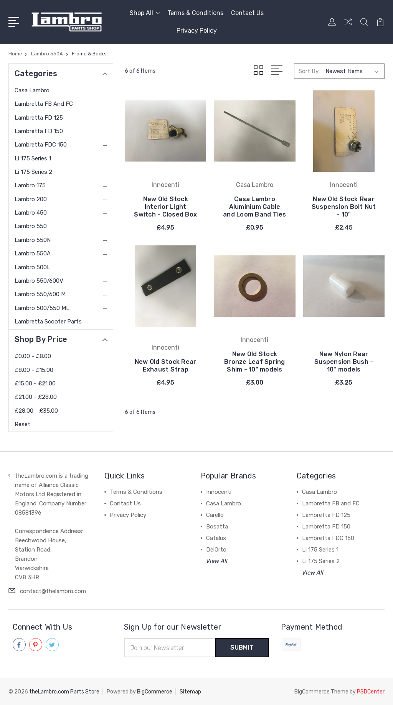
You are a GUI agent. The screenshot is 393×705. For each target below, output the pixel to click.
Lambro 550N (33, 240)
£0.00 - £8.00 (33, 356)
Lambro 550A (33, 253)
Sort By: (309, 71)
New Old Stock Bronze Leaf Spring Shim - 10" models (254, 361)
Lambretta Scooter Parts (48, 321)
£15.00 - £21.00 (35, 383)
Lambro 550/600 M (40, 294)
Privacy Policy (197, 30)
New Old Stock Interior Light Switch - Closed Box (165, 206)
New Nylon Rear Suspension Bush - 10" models (343, 361)
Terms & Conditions (195, 13)
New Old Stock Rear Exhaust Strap (165, 365)
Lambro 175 (30, 185)
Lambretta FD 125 (39, 117)
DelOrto (216, 549)
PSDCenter (371, 691)
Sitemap (190, 691)
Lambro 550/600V (39, 280)
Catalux (216, 538)
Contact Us (247, 13)
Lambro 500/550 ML (42, 308)
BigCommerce (154, 691)
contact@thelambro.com (53, 591)
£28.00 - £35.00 (36, 410)
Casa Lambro (32, 90)
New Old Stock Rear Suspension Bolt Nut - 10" (344, 206)
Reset (22, 424)
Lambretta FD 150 (39, 131)
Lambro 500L (32, 267)
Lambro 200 (31, 199)
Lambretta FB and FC (44, 103)
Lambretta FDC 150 (41, 144)
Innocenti (218, 491)
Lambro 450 (31, 212)
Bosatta (217, 526)
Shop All (145, 13)
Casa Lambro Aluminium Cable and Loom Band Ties (254, 206)
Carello (215, 515)
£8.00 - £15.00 (34, 370)
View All (217, 561)
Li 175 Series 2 (33, 171)
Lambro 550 (31, 226)
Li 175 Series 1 (33, 158)
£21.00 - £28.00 (36, 396)
